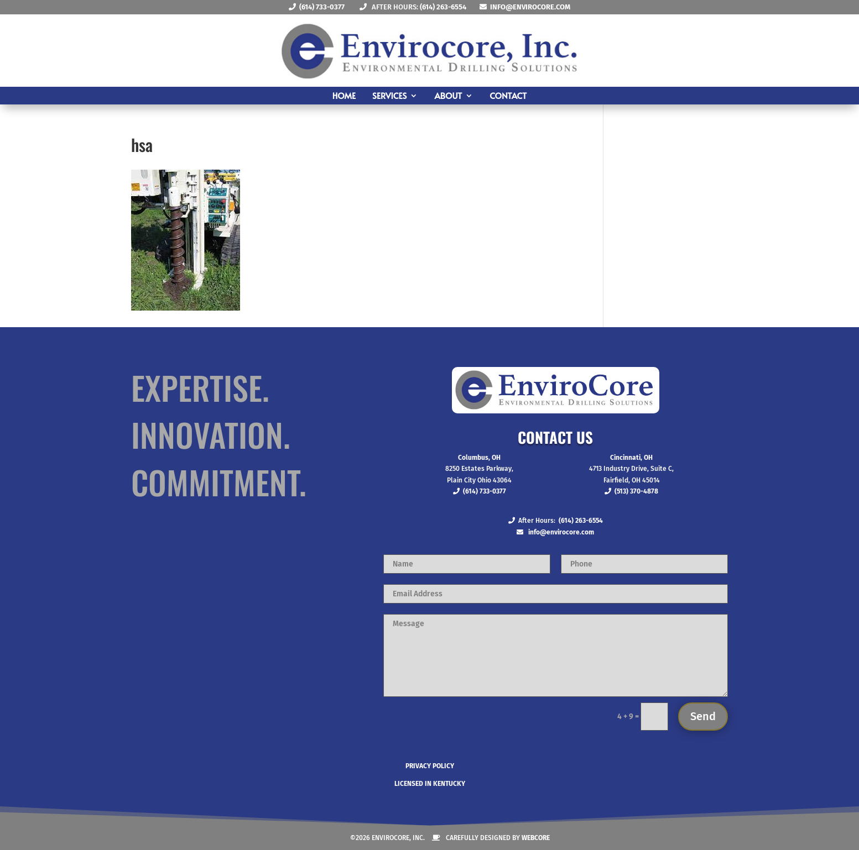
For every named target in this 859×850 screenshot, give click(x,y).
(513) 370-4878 (636, 491)
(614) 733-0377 (322, 7)
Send (703, 716)
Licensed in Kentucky (429, 784)
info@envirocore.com (530, 7)
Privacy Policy (429, 766)
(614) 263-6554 (443, 7)
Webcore (536, 838)
